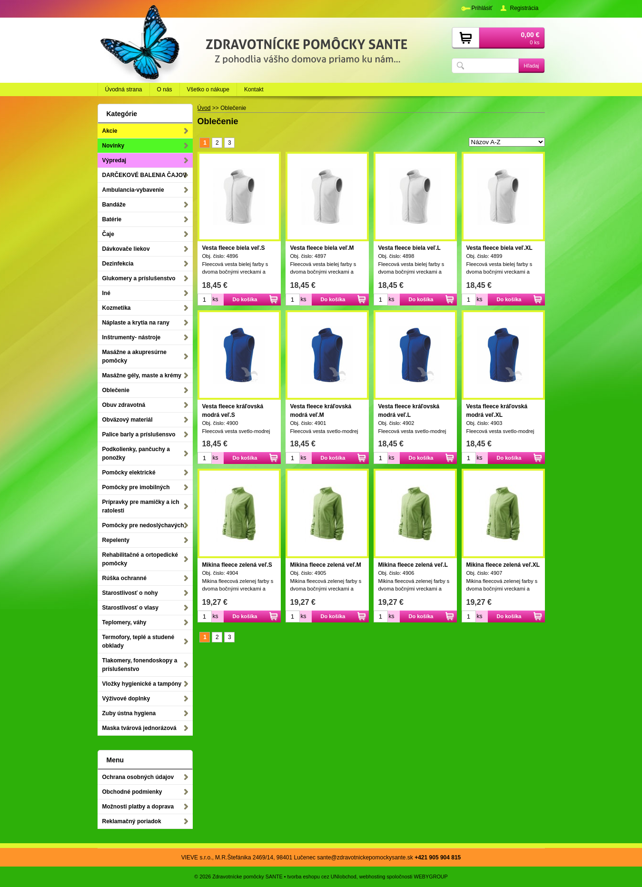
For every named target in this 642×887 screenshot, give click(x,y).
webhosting (372, 876)
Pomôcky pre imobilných (136, 487)
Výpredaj (114, 160)
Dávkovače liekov (126, 249)
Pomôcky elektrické (129, 472)
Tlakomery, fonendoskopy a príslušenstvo (140, 664)
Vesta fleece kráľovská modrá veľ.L (409, 410)
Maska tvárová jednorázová (139, 728)
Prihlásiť (482, 8)
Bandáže (114, 204)
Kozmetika (116, 308)
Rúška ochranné (124, 578)
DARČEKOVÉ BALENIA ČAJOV (144, 175)
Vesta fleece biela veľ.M (322, 248)
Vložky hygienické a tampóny (142, 683)
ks (215, 299)
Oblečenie (115, 390)
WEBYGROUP (430, 876)
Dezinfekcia (118, 263)
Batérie (112, 219)
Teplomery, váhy (124, 622)
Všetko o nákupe (208, 89)
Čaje (108, 234)
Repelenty (115, 540)
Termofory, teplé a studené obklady (138, 641)
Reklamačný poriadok (131, 821)
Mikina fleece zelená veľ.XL (503, 565)
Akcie (110, 131)
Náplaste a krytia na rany (135, 322)
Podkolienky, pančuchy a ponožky (136, 453)
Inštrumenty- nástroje (131, 337)
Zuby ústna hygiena (129, 713)
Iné (106, 293)
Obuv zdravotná (124, 405)
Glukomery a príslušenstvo (139, 278)
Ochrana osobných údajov (138, 777)
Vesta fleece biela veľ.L (409, 248)
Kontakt (254, 89)
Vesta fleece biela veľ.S (233, 248)
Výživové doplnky (126, 698)
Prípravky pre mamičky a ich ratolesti (140, 506)
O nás (164, 89)
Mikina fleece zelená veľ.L (413, 565)
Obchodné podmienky (132, 791)
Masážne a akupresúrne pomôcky (134, 356)
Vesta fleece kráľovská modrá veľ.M (321, 410)
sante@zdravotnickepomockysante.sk (365, 857)
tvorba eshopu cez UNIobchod (321, 876)
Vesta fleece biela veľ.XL (499, 248)
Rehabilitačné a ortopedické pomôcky (140, 559)
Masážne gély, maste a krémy (142, 375)
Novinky (113, 145)
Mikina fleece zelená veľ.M (325, 565)
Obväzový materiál (127, 419)
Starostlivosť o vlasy (130, 607)
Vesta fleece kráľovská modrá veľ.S (233, 410)
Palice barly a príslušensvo (139, 434)
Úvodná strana (123, 89)
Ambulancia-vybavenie (133, 190)
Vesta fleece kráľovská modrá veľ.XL (497, 410)
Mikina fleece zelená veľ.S (237, 565)
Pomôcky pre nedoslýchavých (143, 525)
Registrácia (524, 8)
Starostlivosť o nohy (130, 593)
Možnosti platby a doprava (138, 806)
